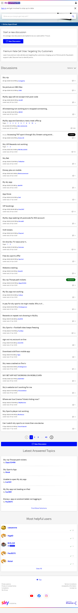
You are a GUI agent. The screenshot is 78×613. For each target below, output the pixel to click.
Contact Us (73, 588)
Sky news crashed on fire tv (14, 363)
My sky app (7, 182)
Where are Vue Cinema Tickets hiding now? (21, 399)
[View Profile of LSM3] (20, 90)
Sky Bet (6, 158)
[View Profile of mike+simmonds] (22, 126)
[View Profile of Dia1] (19, 197)
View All (39, 569)
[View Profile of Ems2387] (21, 209)
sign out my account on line (14, 339)
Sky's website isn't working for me (17, 387)
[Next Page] (51, 437)
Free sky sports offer (11, 256)
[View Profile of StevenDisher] (22, 390)
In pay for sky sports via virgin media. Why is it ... (23, 303)
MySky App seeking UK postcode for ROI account (24, 218)
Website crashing (10, 268)
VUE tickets (8, 230)
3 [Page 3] (38, 437)
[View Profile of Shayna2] (21, 233)
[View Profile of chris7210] (20, 343)
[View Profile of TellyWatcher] (22, 402)
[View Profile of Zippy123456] (22, 283)
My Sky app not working (13, 292)
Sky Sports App (10, 469)
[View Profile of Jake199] (19, 185)
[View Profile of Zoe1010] (20, 319)
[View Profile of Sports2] (21, 259)
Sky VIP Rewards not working (15, 144)
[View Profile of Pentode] (21, 247)
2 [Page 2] (34, 437)
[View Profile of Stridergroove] (22, 307)
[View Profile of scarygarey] (21, 81)
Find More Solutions (39, 508)
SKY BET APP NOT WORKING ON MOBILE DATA (22, 375)
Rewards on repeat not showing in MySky (20, 315)
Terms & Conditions (70, 584)
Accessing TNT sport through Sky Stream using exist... (30, 134)
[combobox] (35, 16)
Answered (71, 280)
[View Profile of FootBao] (20, 331)
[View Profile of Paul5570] (9, 502)
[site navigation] (2, 3)
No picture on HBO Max (12, 87)
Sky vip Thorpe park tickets (14, 280)
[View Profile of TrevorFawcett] (22, 426)
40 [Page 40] (46, 437)
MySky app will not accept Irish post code (20, 97)
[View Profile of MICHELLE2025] (22, 149)
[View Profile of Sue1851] (8, 492)
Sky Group (5, 590)
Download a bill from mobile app (16, 351)
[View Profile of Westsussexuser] (23, 173)
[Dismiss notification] (75, 8)
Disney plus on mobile (12, 170)
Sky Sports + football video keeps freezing (21, 327)
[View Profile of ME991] (21, 112)
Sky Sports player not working (16, 411)
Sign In (75, 3)
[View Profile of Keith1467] (21, 378)
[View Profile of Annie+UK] (21, 138)
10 (32, 123)
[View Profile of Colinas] (20, 295)
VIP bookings (8, 206)
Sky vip (6, 77)
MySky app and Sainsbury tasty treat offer (21, 121)
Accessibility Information (69, 586)
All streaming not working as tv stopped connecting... (25, 109)
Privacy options (6, 584)
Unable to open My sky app (14, 479)
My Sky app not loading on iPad (16, 489)
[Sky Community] (12, 3)
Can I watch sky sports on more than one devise (23, 423)
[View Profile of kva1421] (8, 482)
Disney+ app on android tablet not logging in (22, 499)
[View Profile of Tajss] (18, 355)
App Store (7, 194)
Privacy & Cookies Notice (9, 586)
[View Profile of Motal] (7, 472)
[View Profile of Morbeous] (21, 414)
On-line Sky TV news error (14, 242)
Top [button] (40, 580)
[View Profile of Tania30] (20, 271)
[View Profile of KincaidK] (21, 221)
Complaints (5, 588)
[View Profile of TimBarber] (21, 161)
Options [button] (70, 68)
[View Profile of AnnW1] (21, 100)
